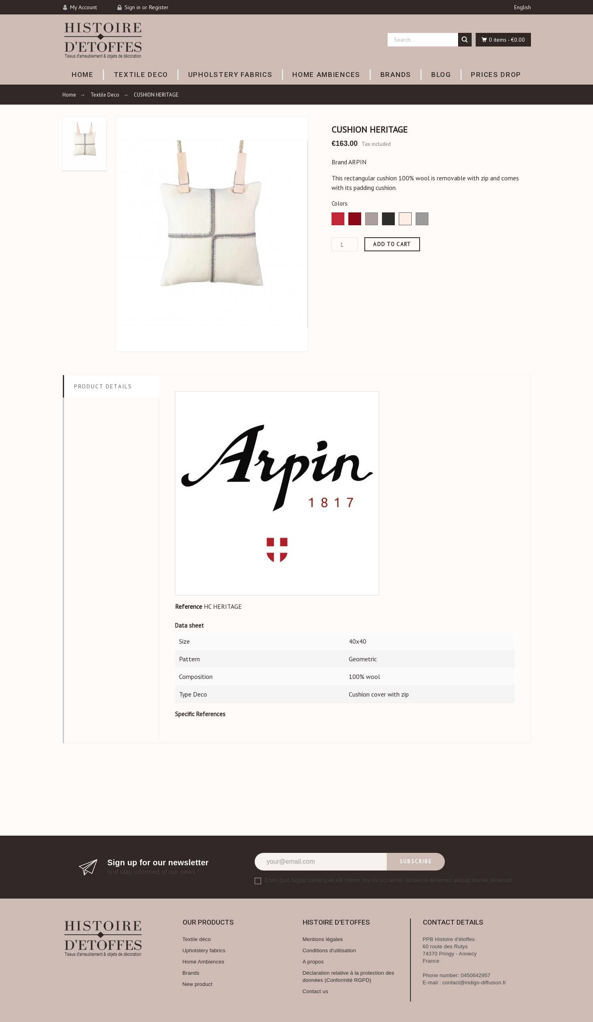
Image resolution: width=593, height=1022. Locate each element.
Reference (188, 606)
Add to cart (392, 244)
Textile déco (197, 939)
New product (198, 984)
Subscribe (416, 861)
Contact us (315, 991)
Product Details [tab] (103, 386)
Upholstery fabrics (204, 950)
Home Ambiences (204, 962)
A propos (313, 962)
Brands (191, 973)
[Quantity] (345, 244)
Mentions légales (323, 939)
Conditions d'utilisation (329, 950)
